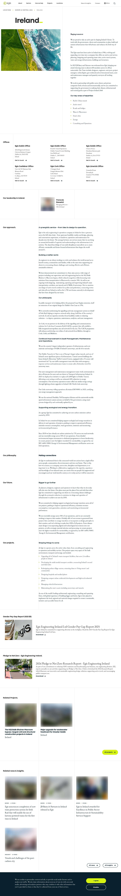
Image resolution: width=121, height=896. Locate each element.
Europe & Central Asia (24, 10)
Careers (97, 3)
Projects (49, 3)
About (20, 3)
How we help (39, 3)
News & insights (86, 3)
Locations (60, 3)
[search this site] (114, 3)
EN (106, 3)
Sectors (28, 3)
